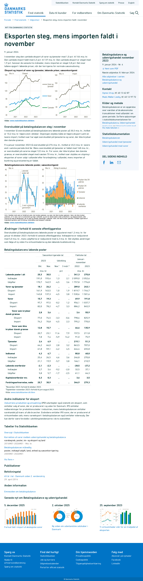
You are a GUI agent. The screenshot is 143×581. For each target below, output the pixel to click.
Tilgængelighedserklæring (88, 563)
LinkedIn (116, 563)
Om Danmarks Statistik (111, 12)
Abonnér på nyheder (121, 556)
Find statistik (35, 12)
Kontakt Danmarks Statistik (17, 556)
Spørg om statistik (13, 566)
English (131, 3)
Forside (7, 20)
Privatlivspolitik (83, 556)
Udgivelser (35, 20)
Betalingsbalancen (111, 138)
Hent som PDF (111, 68)
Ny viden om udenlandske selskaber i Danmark (70, 519)
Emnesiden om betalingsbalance (20, 491)
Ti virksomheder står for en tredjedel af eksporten (119, 519)
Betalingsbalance (110, 122)
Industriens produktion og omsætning (22, 403)
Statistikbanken (62, 3)
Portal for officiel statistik (52, 567)
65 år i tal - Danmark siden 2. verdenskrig (24, 476)
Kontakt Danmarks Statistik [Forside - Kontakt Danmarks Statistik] (84, 3)
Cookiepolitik (82, 559)
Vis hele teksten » (110, 127)
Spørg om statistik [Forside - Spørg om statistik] (106, 3)
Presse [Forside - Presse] (121, 3)
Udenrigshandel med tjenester (117, 142)
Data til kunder (58, 12)
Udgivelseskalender (49, 563)
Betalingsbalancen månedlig (31, 450)
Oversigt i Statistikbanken (16, 432)
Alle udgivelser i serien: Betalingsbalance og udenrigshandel (113, 79)
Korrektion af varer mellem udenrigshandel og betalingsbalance (35, 440)
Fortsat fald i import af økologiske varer (23, 518)
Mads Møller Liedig (111, 97)
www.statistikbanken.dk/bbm (22, 121)
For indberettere (82, 12)
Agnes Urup (108, 93)
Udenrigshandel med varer (115, 146)
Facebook (116, 559)
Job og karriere (47, 559)
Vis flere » (9, 459)
